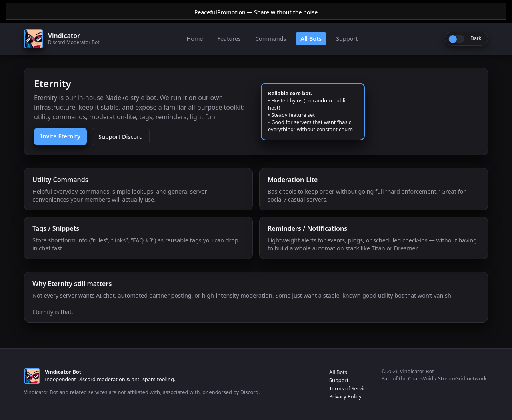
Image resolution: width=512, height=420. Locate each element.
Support (347, 38)
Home (195, 38)
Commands (270, 38)
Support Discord (120, 136)
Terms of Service (348, 388)
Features (228, 38)
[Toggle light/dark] (466, 39)
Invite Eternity (60, 136)
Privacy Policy (345, 396)
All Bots (311, 38)
